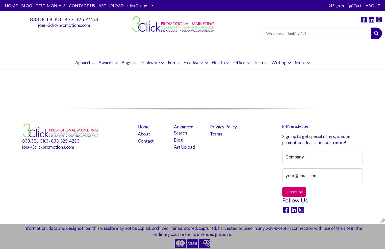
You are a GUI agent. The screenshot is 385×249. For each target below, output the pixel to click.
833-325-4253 (81, 19)
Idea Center (137, 5)
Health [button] (218, 62)
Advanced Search (183, 129)
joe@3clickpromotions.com (64, 25)
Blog (178, 140)
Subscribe (294, 191)
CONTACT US (82, 5)
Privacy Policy (223, 126)
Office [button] (239, 62)
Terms (216, 134)
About (144, 134)
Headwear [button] (193, 62)
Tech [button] (258, 62)
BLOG (26, 5)
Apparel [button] (82, 62)
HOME (11, 5)
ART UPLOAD (111, 5)
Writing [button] (279, 62)
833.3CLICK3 (45, 19)
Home (143, 126)
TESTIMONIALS (50, 5)
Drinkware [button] (150, 62)
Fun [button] (171, 62)
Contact (146, 141)
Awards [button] (105, 62)
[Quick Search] (315, 33)
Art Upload (184, 147)
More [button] (300, 62)
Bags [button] (126, 62)
